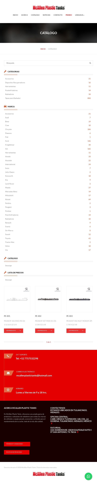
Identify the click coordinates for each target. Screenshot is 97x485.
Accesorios (48, 79)
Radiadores (48, 94)
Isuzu (48, 168)
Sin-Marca (48, 230)
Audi (48, 117)
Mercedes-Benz (48, 191)
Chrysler (48, 129)
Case (48, 125)
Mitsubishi (48, 195)
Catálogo (35, 15)
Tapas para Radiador (48, 98)
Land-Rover (48, 184)
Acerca (24, 15)
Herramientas (48, 86)
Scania (48, 226)
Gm (48, 149)
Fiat (48, 137)
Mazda (48, 187)
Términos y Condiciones (14, 444)
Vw (48, 250)
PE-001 (7, 318)
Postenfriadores (48, 90)
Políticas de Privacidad (14, 452)
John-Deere (48, 172)
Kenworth (48, 176)
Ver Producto (14, 332)
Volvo (48, 246)
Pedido (69, 15)
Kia (48, 180)
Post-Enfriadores (48, 215)
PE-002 (38, 318)
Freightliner (48, 145)
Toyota (48, 238)
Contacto (58, 15)
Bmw (48, 121)
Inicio (15, 15)
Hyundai (48, 160)
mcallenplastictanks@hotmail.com (34, 375)
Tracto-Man (48, 242)
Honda (48, 156)
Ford (48, 141)
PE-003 (69, 318)
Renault (48, 222)
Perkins (48, 203)
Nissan (48, 199)
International (48, 164)
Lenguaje (79, 15)
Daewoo (48, 133)
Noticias (46, 15)
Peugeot (48, 207)
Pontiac (48, 211)
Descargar (8, 265)
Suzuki (48, 234)
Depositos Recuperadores (48, 82)
